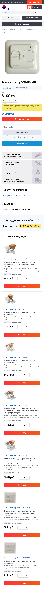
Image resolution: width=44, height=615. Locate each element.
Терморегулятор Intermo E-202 (15, 405)
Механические (29, 196)
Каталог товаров (22, 24)
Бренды (11, 17)
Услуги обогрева (32, 17)
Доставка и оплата (17, 2)
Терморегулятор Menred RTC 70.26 (17, 558)
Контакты (5, 2)
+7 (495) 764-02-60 (34, 2)
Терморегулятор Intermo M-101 (15, 259)
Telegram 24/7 (22, 144)
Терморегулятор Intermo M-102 (15, 309)
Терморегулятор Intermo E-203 (15, 455)
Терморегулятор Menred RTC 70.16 (17, 508)
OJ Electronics (13, 88)
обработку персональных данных (22, 137)
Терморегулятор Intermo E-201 (15, 357)
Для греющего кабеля (11, 196)
